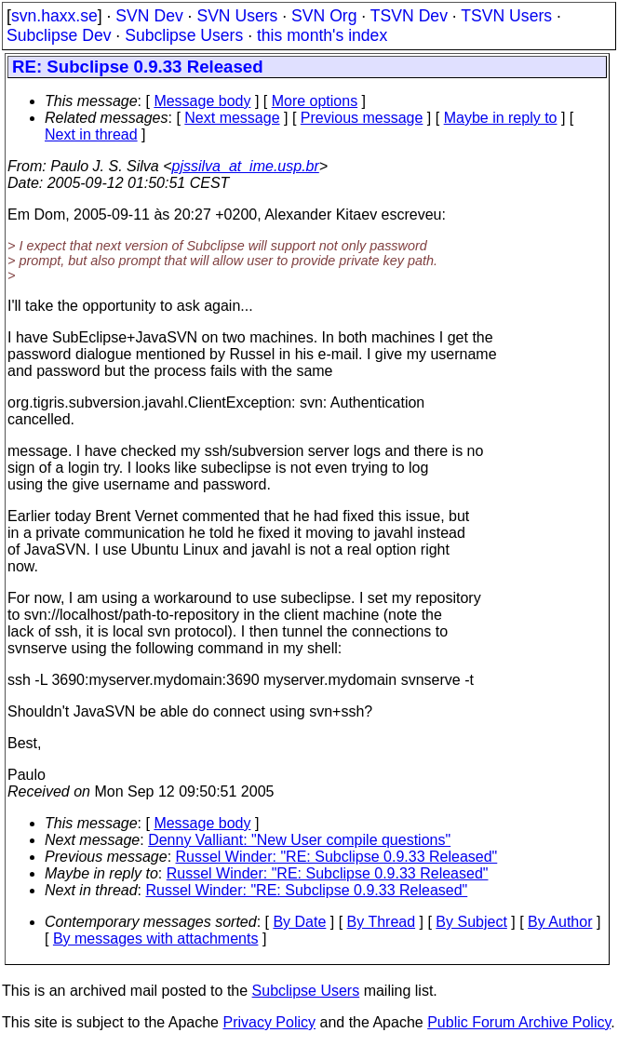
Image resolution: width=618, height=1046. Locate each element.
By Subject (471, 922)
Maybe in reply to (501, 118)
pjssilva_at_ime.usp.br (245, 166)
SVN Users (236, 16)
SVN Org (323, 16)
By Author (560, 922)
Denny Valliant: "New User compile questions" (299, 840)
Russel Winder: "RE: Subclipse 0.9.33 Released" (337, 857)
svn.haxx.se (54, 16)
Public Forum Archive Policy (519, 1022)
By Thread (381, 922)
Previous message (362, 118)
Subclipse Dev (59, 35)
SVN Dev (148, 16)
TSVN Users (506, 16)
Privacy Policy (269, 1022)
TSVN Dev (409, 16)
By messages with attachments (156, 938)
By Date (299, 922)
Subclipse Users (184, 35)
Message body (202, 101)
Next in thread (91, 134)
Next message (231, 118)
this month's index (322, 35)
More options (315, 101)
